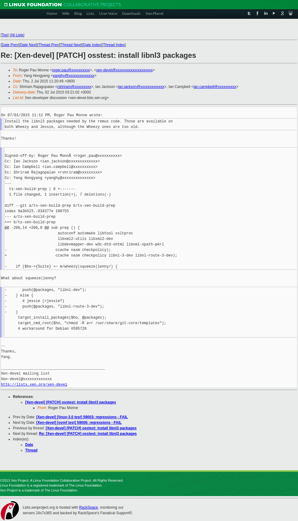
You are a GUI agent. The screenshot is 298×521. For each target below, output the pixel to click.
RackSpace (88, 507)
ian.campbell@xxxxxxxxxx (215, 87)
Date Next (28, 45)
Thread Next (71, 45)
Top (4, 35)
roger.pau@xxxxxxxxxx (71, 70)
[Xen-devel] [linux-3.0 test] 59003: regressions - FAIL (82, 417)
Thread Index (114, 45)
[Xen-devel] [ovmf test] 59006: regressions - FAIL (79, 422)
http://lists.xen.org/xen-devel (34, 384)
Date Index (92, 45)
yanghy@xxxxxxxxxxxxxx (73, 76)
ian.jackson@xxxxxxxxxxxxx (141, 87)
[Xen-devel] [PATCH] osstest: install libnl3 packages (70, 402)
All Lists (17, 35)
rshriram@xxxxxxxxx (74, 87)
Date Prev (10, 45)
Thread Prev (48, 45)
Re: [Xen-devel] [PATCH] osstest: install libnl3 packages (88, 434)
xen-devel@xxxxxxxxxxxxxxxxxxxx (124, 70)
